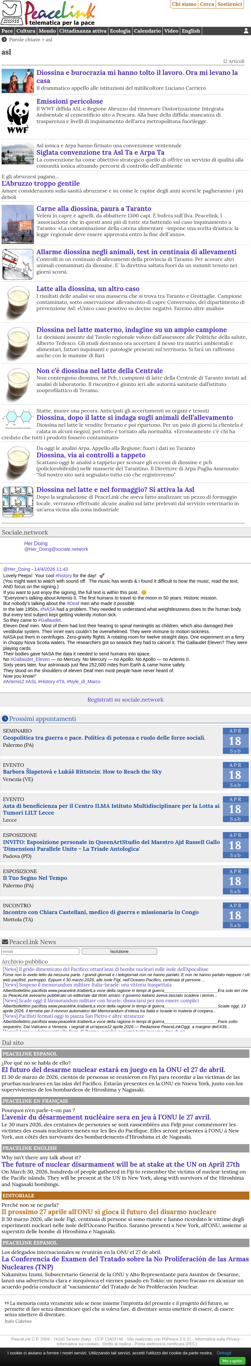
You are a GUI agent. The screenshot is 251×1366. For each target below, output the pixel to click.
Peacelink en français (35, 1101)
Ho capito (232, 1360)
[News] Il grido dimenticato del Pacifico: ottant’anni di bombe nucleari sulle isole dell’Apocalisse (106, 969)
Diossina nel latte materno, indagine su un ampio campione (132, 329)
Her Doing (56, 546)
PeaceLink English (30, 1148)
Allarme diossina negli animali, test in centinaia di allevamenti (137, 251)
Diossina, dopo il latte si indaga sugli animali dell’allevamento (135, 417)
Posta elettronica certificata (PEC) (166, 1343)
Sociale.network (25, 532)
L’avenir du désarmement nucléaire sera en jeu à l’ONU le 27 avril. (106, 1117)
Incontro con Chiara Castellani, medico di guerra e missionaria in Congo (101, 912)
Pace (7, 30)
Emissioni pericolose (70, 101)
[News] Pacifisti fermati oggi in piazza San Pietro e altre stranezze (74, 1016)
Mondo (47, 30)
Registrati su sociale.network (125, 699)
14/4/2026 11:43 (51, 569)
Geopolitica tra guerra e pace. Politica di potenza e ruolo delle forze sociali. (104, 737)
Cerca (207, 4)
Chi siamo (184, 4)
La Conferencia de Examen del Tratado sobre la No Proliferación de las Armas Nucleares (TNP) (125, 1263)
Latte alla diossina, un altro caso (88, 288)
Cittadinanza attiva (82, 30)
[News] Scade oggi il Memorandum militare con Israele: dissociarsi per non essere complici (101, 1001)
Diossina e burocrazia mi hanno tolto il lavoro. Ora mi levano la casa (137, 76)
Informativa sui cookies (78, 1343)
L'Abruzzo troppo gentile (41, 183)
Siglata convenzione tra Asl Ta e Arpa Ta (101, 152)
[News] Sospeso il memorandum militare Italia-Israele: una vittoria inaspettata (87, 985)
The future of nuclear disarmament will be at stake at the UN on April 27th (121, 1164)
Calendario (147, 30)
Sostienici (229, 4)
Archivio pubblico (25, 961)
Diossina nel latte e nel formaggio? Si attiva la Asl (115, 489)
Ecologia (120, 30)
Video (171, 30)
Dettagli (224, 1352)
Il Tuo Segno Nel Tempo (35, 877)
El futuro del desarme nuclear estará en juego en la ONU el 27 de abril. (113, 1069)
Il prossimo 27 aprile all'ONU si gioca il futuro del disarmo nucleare (109, 1211)
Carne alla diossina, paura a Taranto (94, 208)
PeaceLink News (32, 942)
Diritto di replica (117, 1343)
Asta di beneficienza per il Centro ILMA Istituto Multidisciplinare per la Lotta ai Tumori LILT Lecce (111, 809)
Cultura (25, 30)
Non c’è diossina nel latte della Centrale (100, 370)
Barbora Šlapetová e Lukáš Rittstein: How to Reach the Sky (82, 771)
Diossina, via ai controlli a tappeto (91, 455)
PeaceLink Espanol (30, 1053)
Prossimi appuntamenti (42, 719)
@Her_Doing (16, 569)
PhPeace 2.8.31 (176, 1339)
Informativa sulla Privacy (217, 1339)
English (191, 30)
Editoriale (18, 1195)
